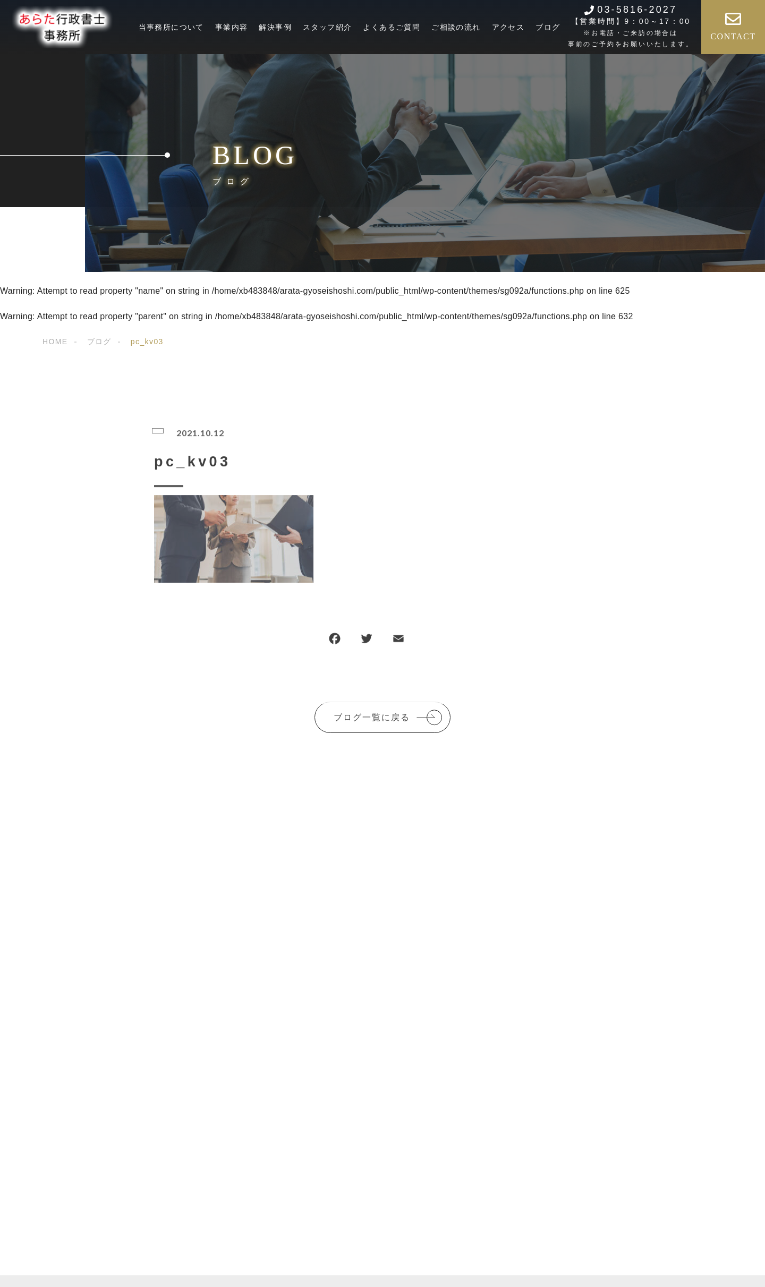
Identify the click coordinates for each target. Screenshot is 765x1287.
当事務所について (171, 27)
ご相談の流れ (455, 27)
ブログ (548, 27)
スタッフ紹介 (327, 27)
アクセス (508, 27)
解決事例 (275, 27)
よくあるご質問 (391, 27)
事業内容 (231, 27)
